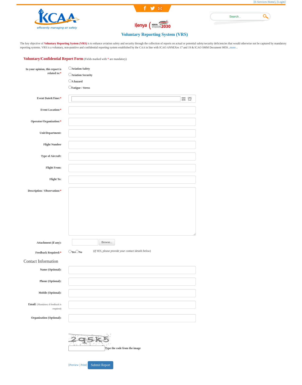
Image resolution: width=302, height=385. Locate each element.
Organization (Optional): (46, 317)
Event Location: (51, 109)
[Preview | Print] (77, 365)
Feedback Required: (48, 252)
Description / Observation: (44, 190)
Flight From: (53, 167)
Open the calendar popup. (183, 99)
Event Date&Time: (49, 98)
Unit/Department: (50, 133)
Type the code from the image (123, 348)
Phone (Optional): (50, 281)
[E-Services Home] (264, 2)
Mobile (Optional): (50, 292)
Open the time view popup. (189, 99)
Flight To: (55, 179)
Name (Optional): (50, 269)
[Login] (281, 2)
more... (234, 47)
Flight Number (52, 144)
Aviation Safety (80, 68)
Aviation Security (81, 75)
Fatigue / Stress (80, 87)
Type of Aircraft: (51, 156)
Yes (73, 252)
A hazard (77, 81)
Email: (44, 306)
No (80, 252)
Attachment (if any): (49, 242)
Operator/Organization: (46, 121)
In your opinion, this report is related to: (43, 71)
